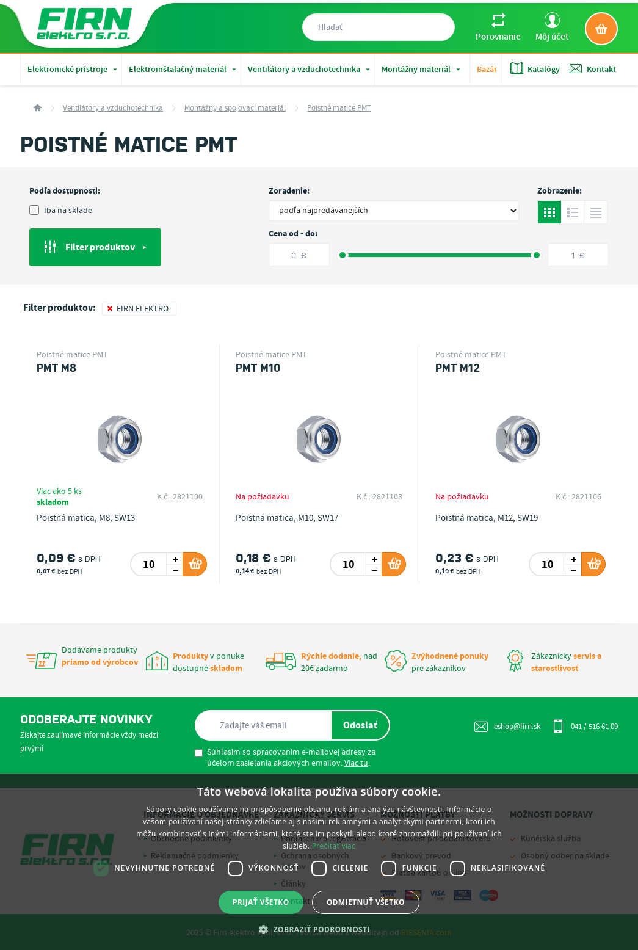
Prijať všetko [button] (261, 902)
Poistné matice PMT (339, 108)
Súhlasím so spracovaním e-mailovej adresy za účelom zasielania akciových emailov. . (285, 758)
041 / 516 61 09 (584, 726)
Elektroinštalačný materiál (184, 69)
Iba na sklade (60, 210)
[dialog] (319, 862)
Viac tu (356, 763)
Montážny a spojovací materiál (235, 108)
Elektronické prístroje (73, 69)
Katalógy (535, 68)
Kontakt (593, 68)
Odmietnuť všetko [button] (366, 902)
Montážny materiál (422, 69)
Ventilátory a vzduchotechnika (310, 69)
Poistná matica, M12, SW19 (486, 518)
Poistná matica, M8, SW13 (86, 518)
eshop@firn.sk (507, 726)
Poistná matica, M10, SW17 (287, 518)
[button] (319, 929)
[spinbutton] (149, 564)
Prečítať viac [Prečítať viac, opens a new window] (333, 846)
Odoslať (360, 725)
